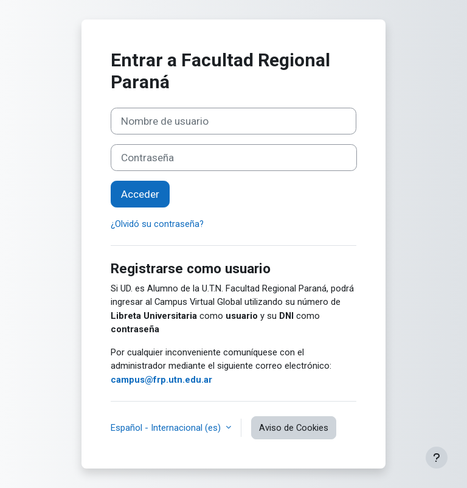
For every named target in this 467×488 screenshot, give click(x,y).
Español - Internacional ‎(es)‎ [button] (167, 427)
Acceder (140, 194)
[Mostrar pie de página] (437, 458)
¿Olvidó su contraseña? (157, 223)
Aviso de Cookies (293, 427)
